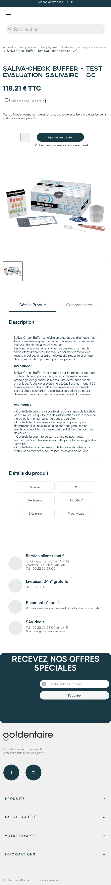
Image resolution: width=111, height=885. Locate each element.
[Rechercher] (55, 29)
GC (76, 487)
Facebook (11, 772)
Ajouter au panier (60, 137)
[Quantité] (25, 137)
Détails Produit (32, 305)
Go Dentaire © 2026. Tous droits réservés (32, 880)
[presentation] (73, 710)
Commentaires (79, 305)
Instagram (33, 772)
